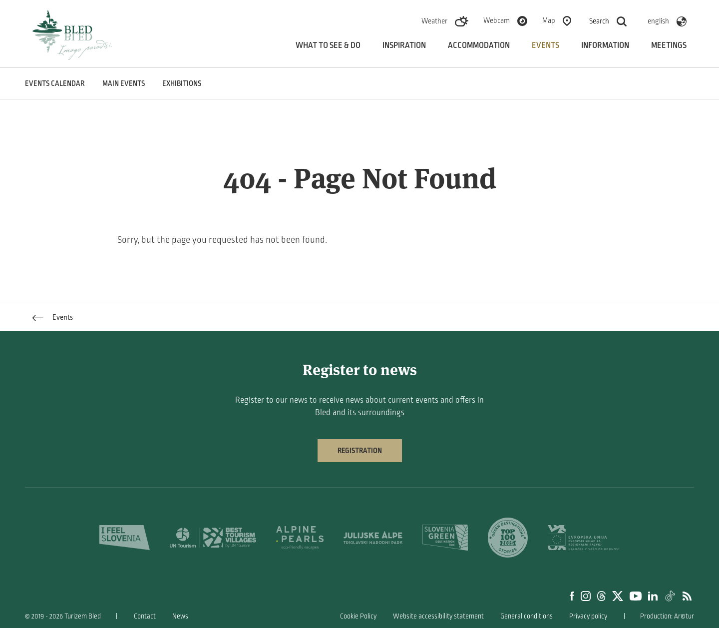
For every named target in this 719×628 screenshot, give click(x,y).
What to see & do (328, 45)
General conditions (526, 616)
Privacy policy (588, 616)
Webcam (496, 20)
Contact (145, 616)
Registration (360, 451)
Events (545, 45)
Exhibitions (181, 83)
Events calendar (55, 83)
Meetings (669, 45)
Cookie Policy (358, 616)
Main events (123, 83)
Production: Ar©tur (667, 616)
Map (548, 20)
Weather (434, 21)
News (180, 616)
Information (605, 45)
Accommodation (479, 45)
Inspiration (404, 45)
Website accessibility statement (438, 616)
